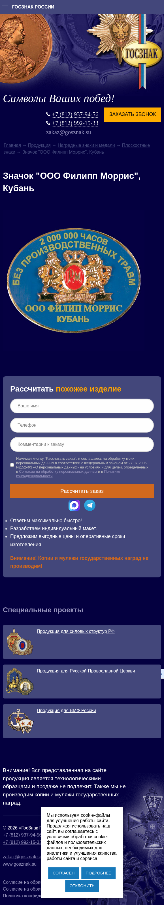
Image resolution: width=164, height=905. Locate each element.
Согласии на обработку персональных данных (58, 471)
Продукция (39, 145)
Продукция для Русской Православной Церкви (86, 670)
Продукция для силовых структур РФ (76, 631)
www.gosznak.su (20, 864)
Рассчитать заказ (82, 491)
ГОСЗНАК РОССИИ (33, 7)
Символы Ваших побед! (59, 98)
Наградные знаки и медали (86, 145)
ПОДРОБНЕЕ (98, 873)
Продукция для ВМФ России (66, 710)
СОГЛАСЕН (63, 873)
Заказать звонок (132, 114)
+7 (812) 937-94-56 (75, 114)
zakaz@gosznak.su (68, 132)
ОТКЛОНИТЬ (82, 885)
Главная (12, 145)
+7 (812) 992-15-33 (75, 123)
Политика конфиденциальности (36, 895)
